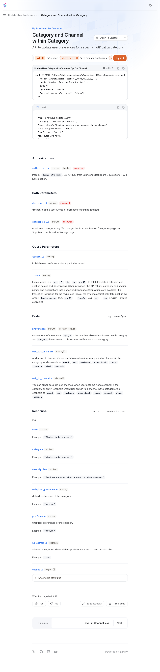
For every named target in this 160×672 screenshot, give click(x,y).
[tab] (37, 107)
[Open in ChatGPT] (108, 38)
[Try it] (120, 58)
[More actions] (155, 5)
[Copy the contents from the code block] (118, 68)
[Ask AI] (123, 68)
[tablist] (74, 107)
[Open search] (144, 5)
